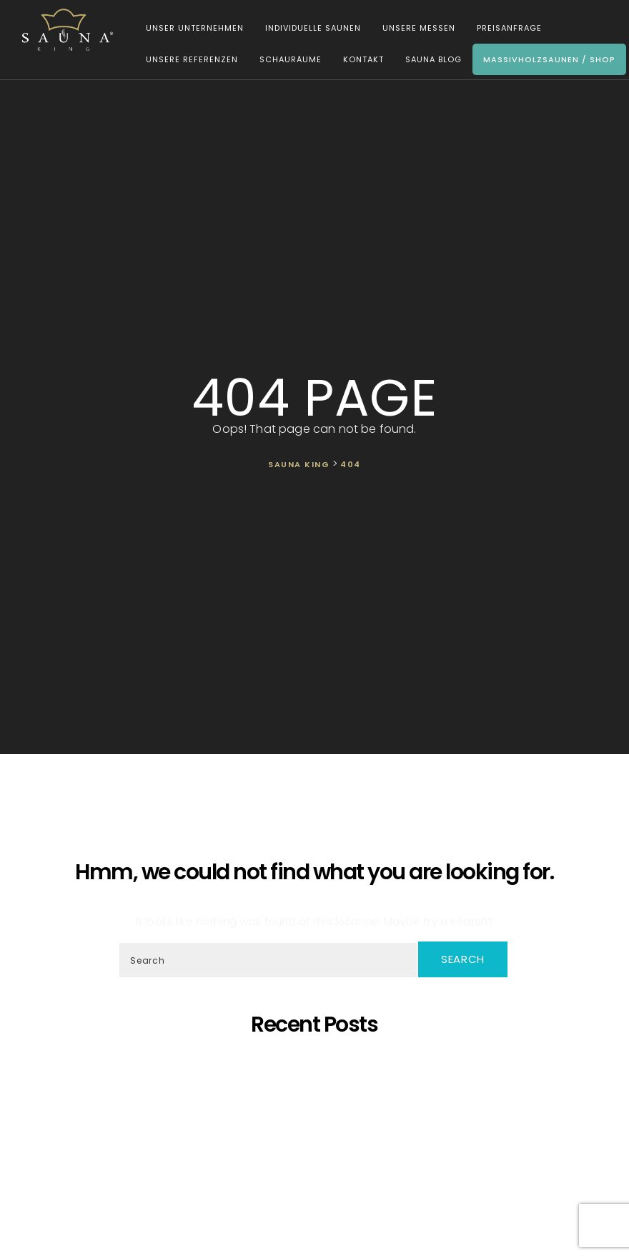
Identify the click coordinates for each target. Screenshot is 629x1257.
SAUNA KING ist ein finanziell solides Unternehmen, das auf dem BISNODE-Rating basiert (318, 1140)
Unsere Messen (412, 30)
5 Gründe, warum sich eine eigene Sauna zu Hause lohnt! (318, 1062)
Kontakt (357, 61)
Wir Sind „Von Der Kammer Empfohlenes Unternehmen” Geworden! (317, 1178)
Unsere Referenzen (185, 61)
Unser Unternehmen (188, 30)
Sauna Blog (427, 61)
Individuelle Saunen (307, 30)
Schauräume (284, 61)
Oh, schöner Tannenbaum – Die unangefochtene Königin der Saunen (318, 1114)
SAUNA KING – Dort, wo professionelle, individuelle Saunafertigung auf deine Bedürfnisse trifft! (317, 1101)
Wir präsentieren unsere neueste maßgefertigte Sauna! (318, 1127)
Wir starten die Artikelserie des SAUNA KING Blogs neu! (318, 1191)
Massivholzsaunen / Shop (543, 61)
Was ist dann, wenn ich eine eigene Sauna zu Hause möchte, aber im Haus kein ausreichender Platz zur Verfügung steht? (317, 1159)
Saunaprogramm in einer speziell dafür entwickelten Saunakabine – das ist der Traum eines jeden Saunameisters (318, 1082)
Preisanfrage (502, 30)
